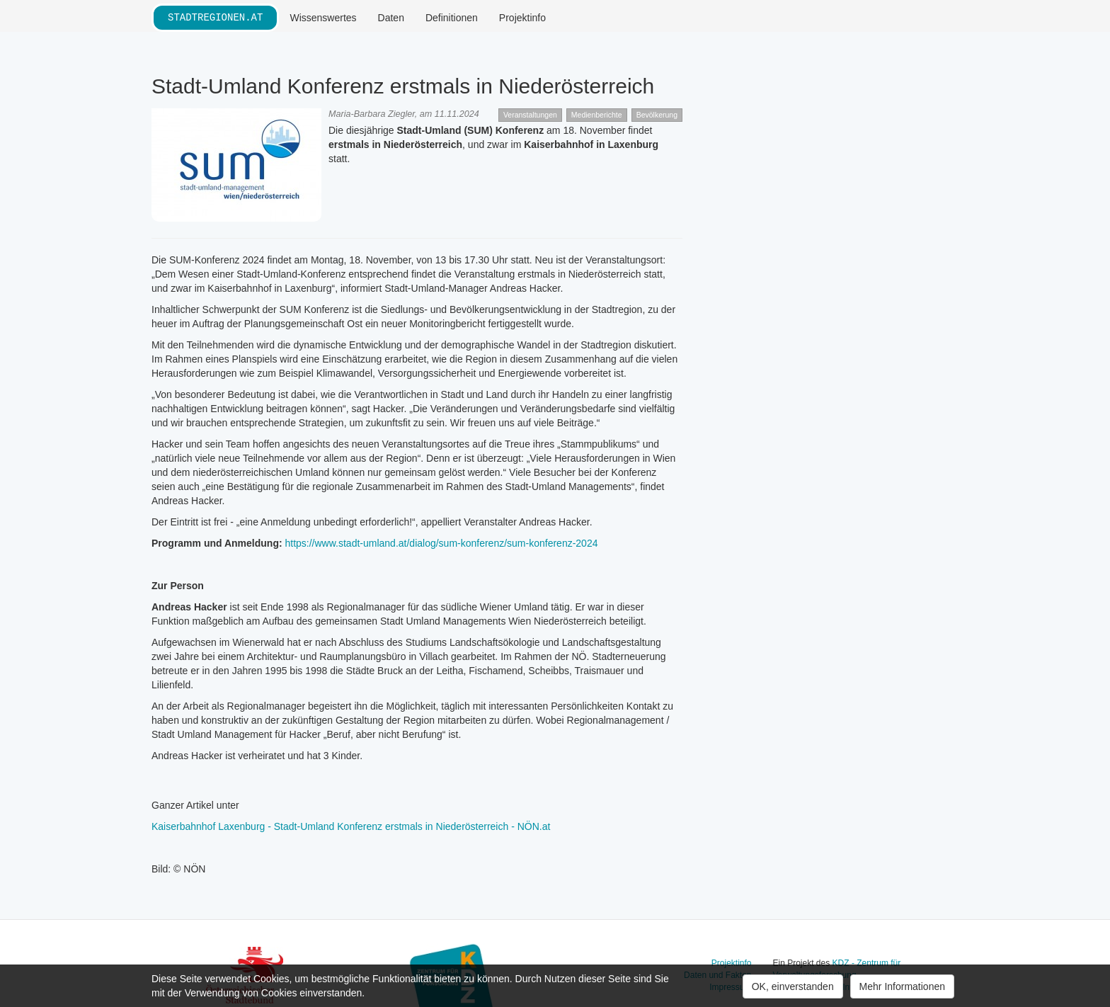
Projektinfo (522, 17)
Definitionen (451, 17)
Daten (391, 17)
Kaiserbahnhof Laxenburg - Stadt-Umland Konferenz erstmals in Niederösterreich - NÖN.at (350, 826)
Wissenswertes (323, 17)
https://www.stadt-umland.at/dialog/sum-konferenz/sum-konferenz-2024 (441, 543)
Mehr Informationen (902, 986)
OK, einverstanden (793, 986)
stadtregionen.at (215, 17)
